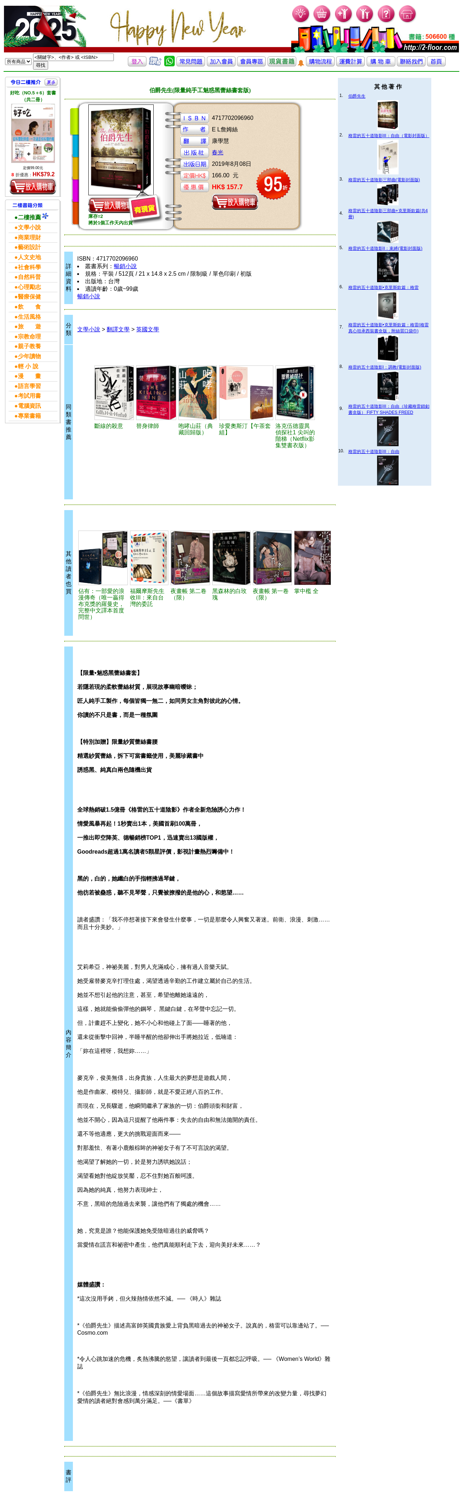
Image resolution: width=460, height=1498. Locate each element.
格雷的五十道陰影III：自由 (373, 451)
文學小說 (88, 329)
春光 (217, 152)
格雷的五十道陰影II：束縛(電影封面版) (385, 248)
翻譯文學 (118, 329)
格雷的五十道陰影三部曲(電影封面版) (384, 179)
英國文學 (147, 329)
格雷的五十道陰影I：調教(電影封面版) (384, 367)
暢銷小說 (125, 266)
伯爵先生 (357, 96)
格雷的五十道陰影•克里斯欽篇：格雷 (383, 287)
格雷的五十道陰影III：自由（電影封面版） (388, 135)
